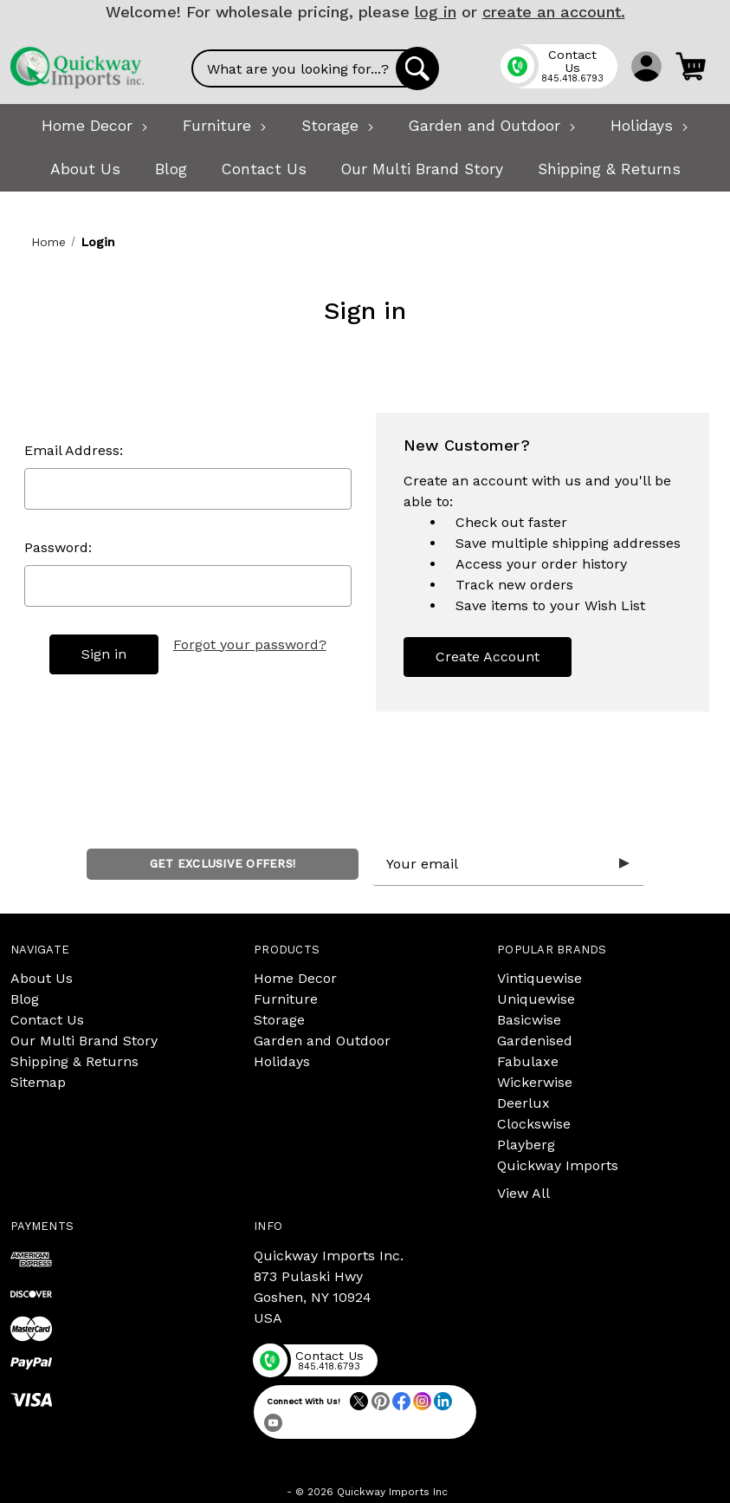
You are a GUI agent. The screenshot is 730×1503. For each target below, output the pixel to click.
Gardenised (534, 1040)
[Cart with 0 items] (690, 66)
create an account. (553, 12)
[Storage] (337, 125)
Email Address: (73, 450)
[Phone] (558, 66)
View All (523, 1193)
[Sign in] (646, 66)
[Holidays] (649, 125)
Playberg (526, 1144)
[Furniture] (224, 125)
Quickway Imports (557, 1165)
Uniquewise (536, 999)
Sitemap (38, 1082)
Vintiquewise (539, 978)
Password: (58, 547)
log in (435, 12)
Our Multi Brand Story (84, 1040)
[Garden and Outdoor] (492, 125)
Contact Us (47, 1020)
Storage (279, 1020)
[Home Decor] (94, 125)
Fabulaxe (528, 1061)
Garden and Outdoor (322, 1040)
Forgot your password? (249, 644)
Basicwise (529, 1020)
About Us (41, 978)
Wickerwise (534, 1082)
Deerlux (523, 1103)
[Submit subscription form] (624, 864)
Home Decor (295, 978)
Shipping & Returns (74, 1061)
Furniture (286, 999)
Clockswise (534, 1124)
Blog (24, 999)
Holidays (282, 1061)
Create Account (487, 656)
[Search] (417, 68)
